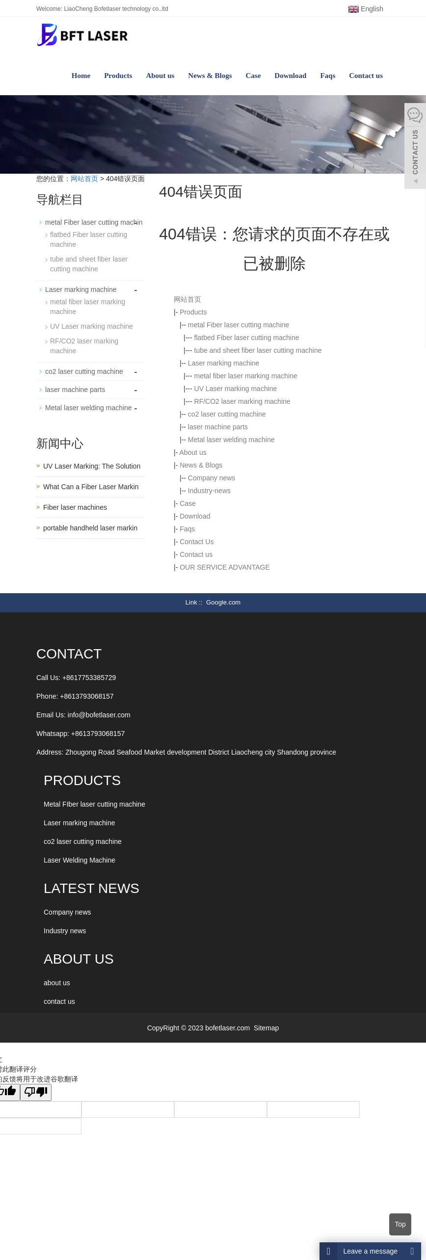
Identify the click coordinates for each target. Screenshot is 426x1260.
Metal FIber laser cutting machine (94, 804)
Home (81, 75)
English (365, 9)
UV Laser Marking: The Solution (91, 466)
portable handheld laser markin (90, 528)
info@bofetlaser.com (99, 715)
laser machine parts (218, 427)
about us (57, 983)
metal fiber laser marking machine (245, 376)
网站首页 (84, 179)
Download (290, 75)
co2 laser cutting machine (227, 414)
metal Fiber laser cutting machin (93, 222)
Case (253, 75)
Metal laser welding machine (231, 440)
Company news (212, 478)
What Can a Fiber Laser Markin (91, 487)
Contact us (366, 75)
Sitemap (266, 1028)
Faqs (327, 75)
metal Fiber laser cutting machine (238, 325)
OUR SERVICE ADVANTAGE (225, 567)
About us (160, 75)
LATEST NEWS (91, 888)
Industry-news (209, 491)
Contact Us (196, 542)
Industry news (65, 931)
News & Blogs (210, 75)
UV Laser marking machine (235, 389)
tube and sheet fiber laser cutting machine (258, 350)
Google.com (223, 602)
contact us (59, 1001)
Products (118, 75)
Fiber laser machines (75, 507)
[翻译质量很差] (36, 1092)
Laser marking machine (224, 363)
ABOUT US (79, 959)
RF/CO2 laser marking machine (242, 401)
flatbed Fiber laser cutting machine (246, 337)
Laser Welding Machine (79, 860)
